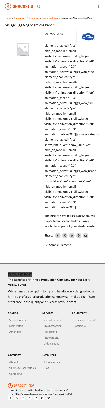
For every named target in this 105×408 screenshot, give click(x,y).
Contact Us (15, 373)
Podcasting (50, 331)
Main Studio (16, 325)
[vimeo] (48, 398)
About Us (14, 362)
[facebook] (10, 398)
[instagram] (23, 398)
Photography (51, 337)
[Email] (85, 235)
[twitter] (16, 398)
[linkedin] (42, 398)
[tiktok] (35, 398)
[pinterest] (29, 398)
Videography (51, 343)
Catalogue (79, 325)
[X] (64, 235)
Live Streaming (53, 325)
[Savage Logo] (88, 32)
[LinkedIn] (71, 235)
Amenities (15, 331)
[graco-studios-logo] (22, 5)
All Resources (52, 362)
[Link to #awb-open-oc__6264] (99, 6)
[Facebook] (57, 235)
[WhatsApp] (78, 235)
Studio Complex (18, 320)
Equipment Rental (84, 320)
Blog (46, 367)
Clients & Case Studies (22, 367)
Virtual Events (52, 320)
